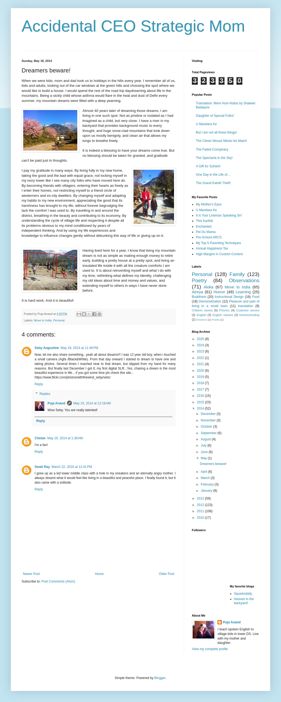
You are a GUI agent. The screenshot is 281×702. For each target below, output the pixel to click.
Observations (244, 280)
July (204, 445)
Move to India (43, 320)
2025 (201, 339)
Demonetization (210, 301)
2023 (201, 351)
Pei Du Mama (206, 232)
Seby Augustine (47, 348)
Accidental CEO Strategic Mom (133, 26)
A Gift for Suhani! (208, 166)
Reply (39, 384)
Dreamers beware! (213, 464)
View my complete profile (210, 649)
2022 (201, 358)
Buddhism (199, 297)
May (204, 458)
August (206, 439)
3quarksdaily (243, 593)
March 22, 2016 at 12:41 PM (72, 467)
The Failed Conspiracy (212, 149)
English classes (222, 315)
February (208, 484)
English (201, 315)
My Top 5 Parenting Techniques (218, 243)
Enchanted (203, 226)
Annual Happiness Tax (212, 248)
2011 (201, 511)
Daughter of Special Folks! (215, 116)
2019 (201, 377)
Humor (219, 292)
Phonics (224, 310)
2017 (201, 389)
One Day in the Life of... (213, 175)
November (209, 420)
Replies (44, 394)
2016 (201, 396)
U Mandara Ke (206, 124)
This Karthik (204, 221)
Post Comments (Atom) (58, 581)
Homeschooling (249, 315)
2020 (201, 370)
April (204, 472)
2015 (201, 402)
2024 (201, 345)
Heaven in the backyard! (244, 601)
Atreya (197, 292)
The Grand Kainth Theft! (213, 183)
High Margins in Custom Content (219, 254)
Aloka (208, 287)
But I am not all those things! (216, 132)
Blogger (159, 678)
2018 (201, 383)
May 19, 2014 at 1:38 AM (65, 438)
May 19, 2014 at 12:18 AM (92, 403)
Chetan (40, 438)
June (205, 452)
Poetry (199, 280)
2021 (201, 364)
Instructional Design (229, 297)
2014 (201, 408)
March (206, 478)
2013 (201, 498)
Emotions (201, 319)
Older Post (166, 574)
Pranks (216, 319)
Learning (243, 292)
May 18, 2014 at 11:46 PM (79, 348)
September (209, 433)
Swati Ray (42, 467)
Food (255, 297)
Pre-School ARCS (209, 237)
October (207, 426)
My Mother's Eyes (209, 204)
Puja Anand (56, 403)
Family (237, 274)
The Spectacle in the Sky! (214, 158)
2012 (201, 505)
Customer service (247, 310)
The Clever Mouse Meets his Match (221, 141)
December (209, 414)
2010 (201, 518)
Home (99, 574)
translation (245, 306)
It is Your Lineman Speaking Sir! (219, 215)
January (207, 491)
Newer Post (31, 574)
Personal (59, 320)
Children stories (202, 310)
